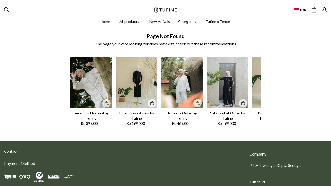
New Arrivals (159, 21)
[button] (314, 9)
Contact (11, 151)
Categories (187, 21)
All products (129, 21)
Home (105, 21)
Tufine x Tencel (218, 21)
